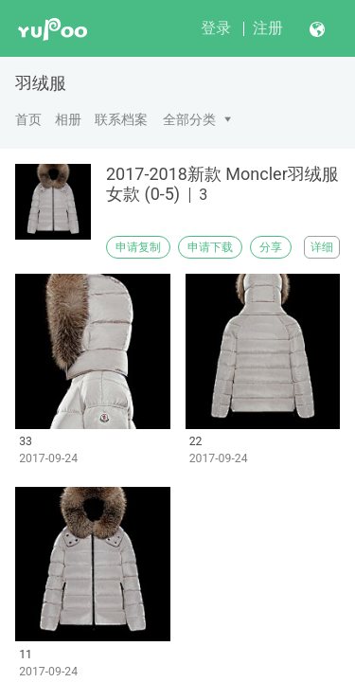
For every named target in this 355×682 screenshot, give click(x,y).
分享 (270, 247)
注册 (268, 28)
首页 (28, 119)
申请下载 (210, 247)
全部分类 (189, 119)
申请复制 (138, 247)
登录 (216, 28)
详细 (322, 247)
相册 (68, 119)
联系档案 (121, 119)
